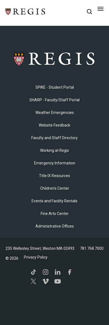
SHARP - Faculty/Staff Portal (54, 100)
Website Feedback (54, 125)
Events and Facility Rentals (54, 201)
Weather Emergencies (54, 112)
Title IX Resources (54, 175)
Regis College (54, 58)
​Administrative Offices (54, 226)
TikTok (33, 272)
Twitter (33, 281)
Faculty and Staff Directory (54, 138)
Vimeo (45, 281)
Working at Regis (54, 150)
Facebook (69, 272)
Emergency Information (54, 163)
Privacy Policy (35, 257)
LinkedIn (57, 272)
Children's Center (54, 188)
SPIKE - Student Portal (54, 87)
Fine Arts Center (55, 213)
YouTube (57, 281)
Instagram (45, 272)
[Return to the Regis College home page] (25, 11)
